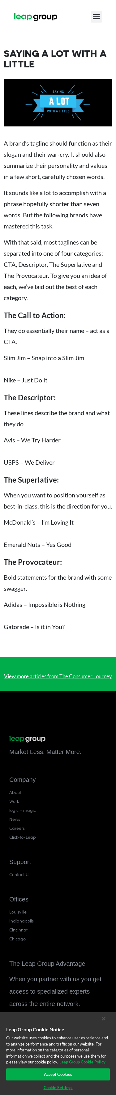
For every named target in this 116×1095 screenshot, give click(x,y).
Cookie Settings (58, 1087)
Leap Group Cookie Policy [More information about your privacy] (82, 1061)
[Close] (103, 1018)
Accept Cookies (58, 1074)
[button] (96, 15)
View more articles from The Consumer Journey (58, 676)
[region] (58, 1053)
